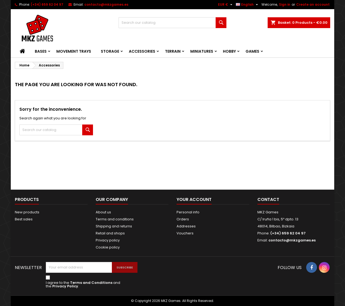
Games (252, 51)
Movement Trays (73, 51)
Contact (268, 199)
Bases (41, 51)
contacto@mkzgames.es (106, 4)
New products (27, 212)
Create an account (313, 4)
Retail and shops (110, 233)
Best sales (24, 219)
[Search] (172, 22)
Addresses (186, 226)
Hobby (229, 51)
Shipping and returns (114, 226)
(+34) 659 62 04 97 (47, 4)
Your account (194, 199)
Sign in (284, 4)
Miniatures (201, 51)
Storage (110, 51)
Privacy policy (108, 240)
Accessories (142, 51)
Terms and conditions (115, 219)
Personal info (188, 212)
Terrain (173, 51)
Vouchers (185, 233)
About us (103, 212)
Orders (183, 219)
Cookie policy (108, 247)
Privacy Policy (65, 286)
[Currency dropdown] (226, 4)
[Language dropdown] (247, 4)
